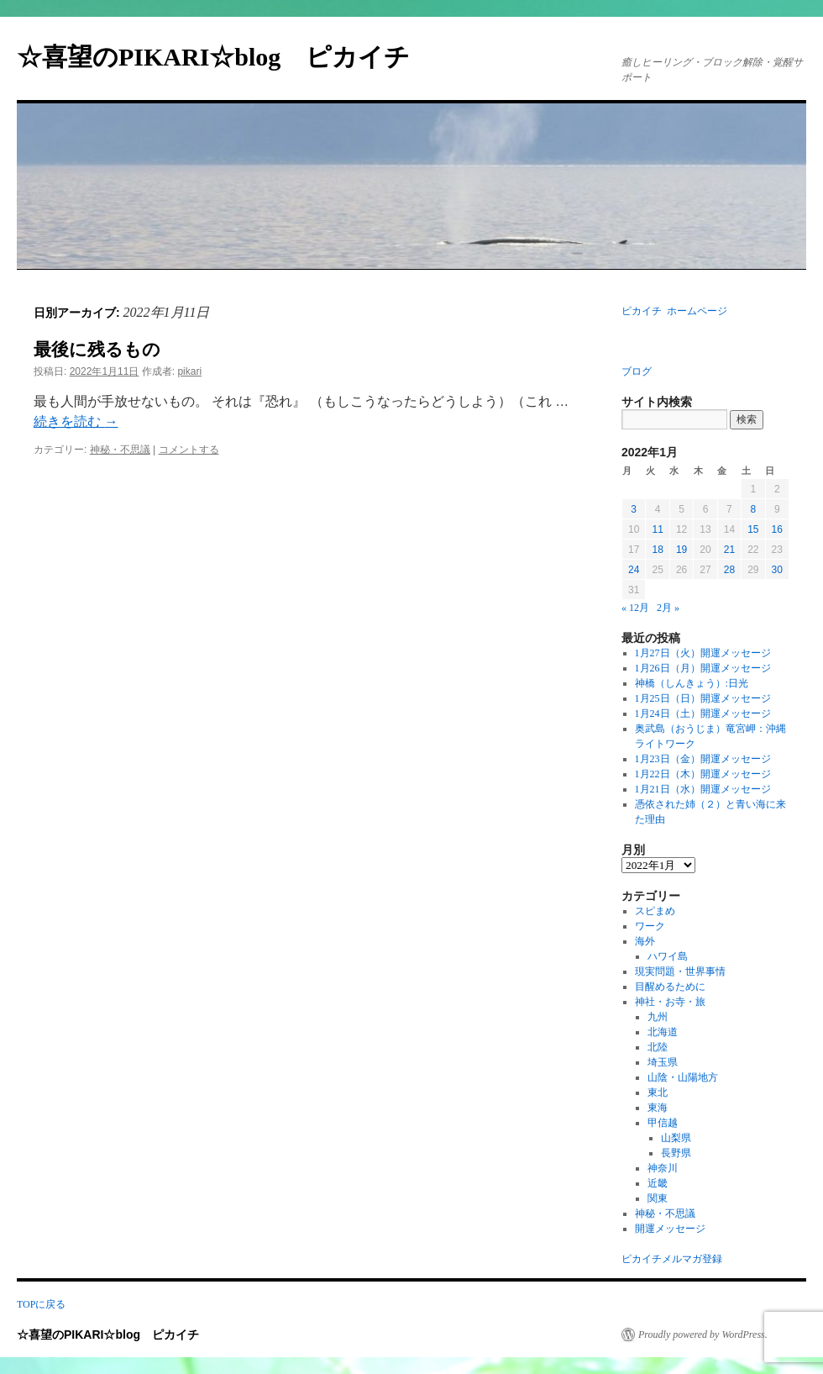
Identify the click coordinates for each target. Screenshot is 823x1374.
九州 (657, 1017)
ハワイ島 (667, 956)
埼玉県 (662, 1062)
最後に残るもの (97, 350)
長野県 (676, 1153)
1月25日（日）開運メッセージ (703, 698)
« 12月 (635, 607)
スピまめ (655, 911)
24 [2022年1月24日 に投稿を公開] (633, 570)
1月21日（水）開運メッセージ (703, 789)
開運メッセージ (670, 1228)
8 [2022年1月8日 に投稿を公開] (753, 509)
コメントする (189, 449)
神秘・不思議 (120, 449)
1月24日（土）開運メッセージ (703, 713)
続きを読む (76, 421)
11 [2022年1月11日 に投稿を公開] (657, 529)
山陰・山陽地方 (682, 1077)
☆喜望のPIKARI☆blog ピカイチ (226, 57)
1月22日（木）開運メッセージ (703, 774)
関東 (657, 1198)
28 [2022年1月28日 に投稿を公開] (729, 570)
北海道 (662, 1032)
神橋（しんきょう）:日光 (691, 683)
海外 (645, 941)
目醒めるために (670, 986)
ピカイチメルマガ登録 (671, 1259)
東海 (657, 1107)
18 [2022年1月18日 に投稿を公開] (657, 549)
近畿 (657, 1183)
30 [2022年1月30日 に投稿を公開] (777, 570)
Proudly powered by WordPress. (703, 1334)
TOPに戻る (41, 1304)
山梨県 (676, 1138)
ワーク (650, 926)
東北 (657, 1092)
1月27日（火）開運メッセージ (703, 653)
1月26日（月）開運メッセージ (703, 668)
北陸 (657, 1047)
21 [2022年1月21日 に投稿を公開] (729, 549)
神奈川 (662, 1168)
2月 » (668, 607)
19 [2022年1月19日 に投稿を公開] (681, 549)
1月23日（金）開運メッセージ (703, 759)
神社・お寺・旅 (670, 1002)
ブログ (636, 371)
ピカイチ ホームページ (674, 311)
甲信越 (662, 1123)
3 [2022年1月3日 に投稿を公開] (634, 509)
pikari (189, 371)
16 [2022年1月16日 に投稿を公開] (777, 529)
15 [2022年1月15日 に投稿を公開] (752, 529)
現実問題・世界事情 (680, 971)
